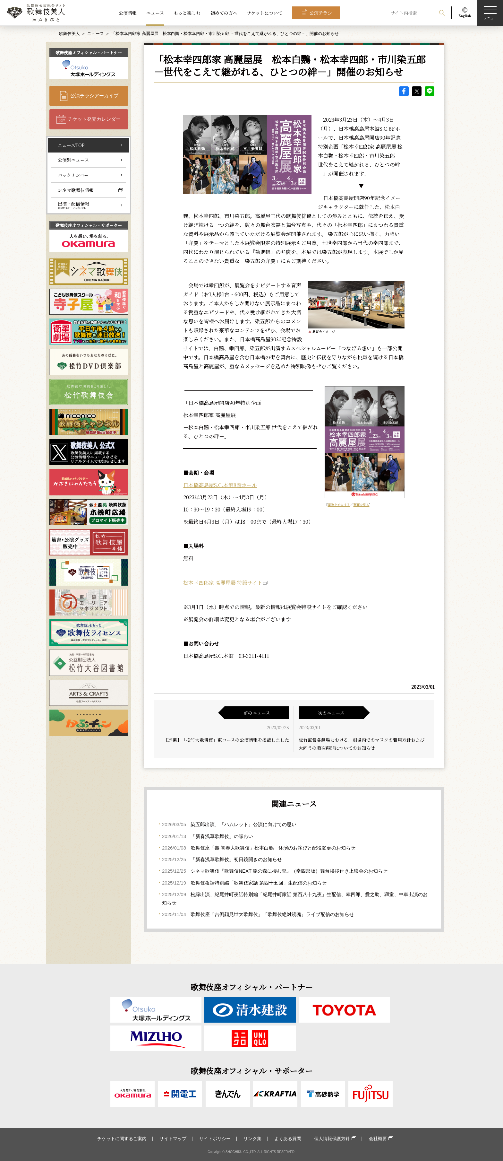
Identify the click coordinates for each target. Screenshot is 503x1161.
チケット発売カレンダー (94, 119)
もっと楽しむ (187, 13)
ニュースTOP (71, 145)
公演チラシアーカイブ (94, 95)
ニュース (155, 13)
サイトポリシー (215, 1138)
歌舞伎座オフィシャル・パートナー (88, 52)
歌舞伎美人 (69, 33)
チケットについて (264, 13)
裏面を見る (361, 504)
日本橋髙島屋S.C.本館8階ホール (220, 485)
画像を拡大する (339, 504)
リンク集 (252, 1138)
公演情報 (128, 13)
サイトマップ (172, 1138)
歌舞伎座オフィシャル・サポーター (88, 225)
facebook (404, 91)
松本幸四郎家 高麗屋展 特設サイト (222, 582)
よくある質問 (287, 1138)
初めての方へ (223, 13)
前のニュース (256, 713)
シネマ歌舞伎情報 (76, 190)
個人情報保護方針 (332, 1138)
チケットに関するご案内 (122, 1138)
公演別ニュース (73, 160)
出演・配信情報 (73, 205)
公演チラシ (321, 12)
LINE (429, 91)
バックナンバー (73, 175)
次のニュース (331, 713)
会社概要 (378, 1138)
